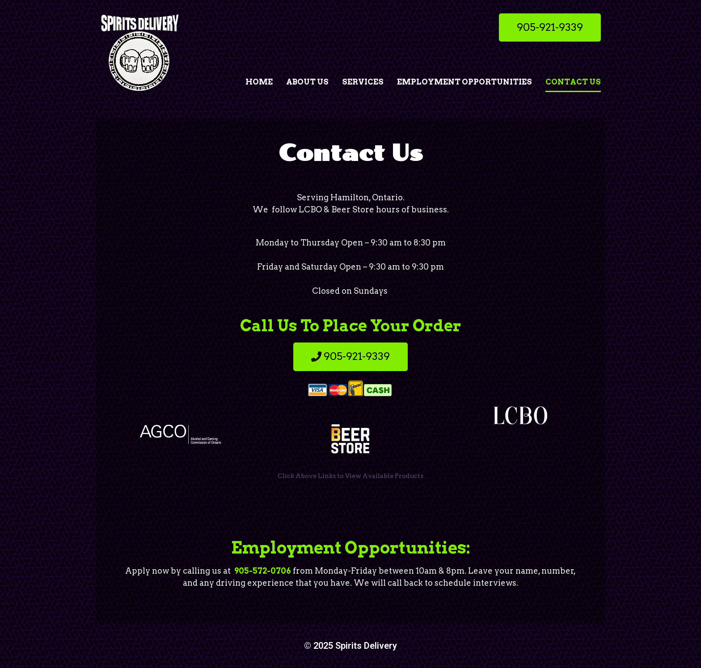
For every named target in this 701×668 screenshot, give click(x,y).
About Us (307, 81)
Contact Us (573, 81)
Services (363, 81)
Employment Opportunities (464, 81)
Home (259, 81)
